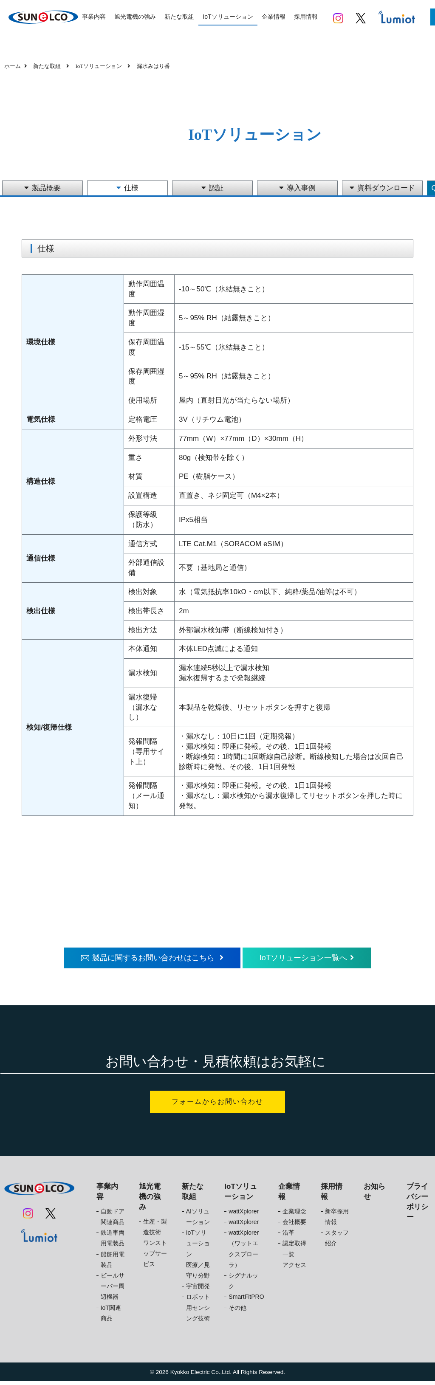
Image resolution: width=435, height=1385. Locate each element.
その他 (237, 1311)
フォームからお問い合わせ (217, 1104)
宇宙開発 (198, 1289)
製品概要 (42, 188)
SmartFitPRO (246, 1300)
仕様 (127, 188)
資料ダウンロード (382, 188)
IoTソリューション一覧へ (313, 958)
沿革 (288, 1236)
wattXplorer (244, 1215)
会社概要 (294, 1225)
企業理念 (294, 1215)
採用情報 (306, 16)
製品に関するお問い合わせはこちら (147, 958)
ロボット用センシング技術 (198, 1311)
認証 (212, 188)
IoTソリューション (228, 16)
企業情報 (273, 16)
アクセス (294, 1268)
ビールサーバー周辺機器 (112, 1290)
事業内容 (94, 16)
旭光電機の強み (135, 16)
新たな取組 (179, 16)
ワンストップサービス (155, 1257)
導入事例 (297, 188)
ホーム (12, 66)
